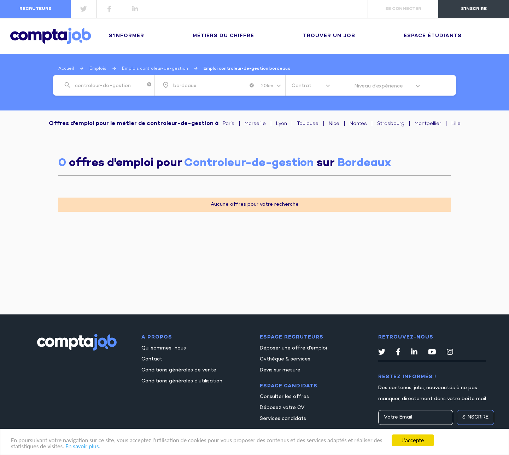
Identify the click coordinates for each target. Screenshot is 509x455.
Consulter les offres (284, 397)
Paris (228, 124)
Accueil (66, 68)
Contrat (302, 86)
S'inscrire (475, 417)
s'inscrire (474, 9)
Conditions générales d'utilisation (181, 381)
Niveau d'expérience (379, 86)
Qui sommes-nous (163, 348)
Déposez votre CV (282, 408)
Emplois (97, 68)
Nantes (358, 124)
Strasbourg (390, 124)
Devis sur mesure (280, 370)
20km (267, 86)
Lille (456, 124)
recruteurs (35, 9)
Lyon (281, 124)
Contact (151, 359)
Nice (334, 124)
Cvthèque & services (285, 359)
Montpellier (428, 124)
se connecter (403, 9)
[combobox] (109, 85)
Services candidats (283, 419)
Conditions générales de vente (178, 370)
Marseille (255, 124)
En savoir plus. (82, 446)
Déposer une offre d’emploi (293, 348)
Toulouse (307, 124)
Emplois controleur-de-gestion (155, 68)
